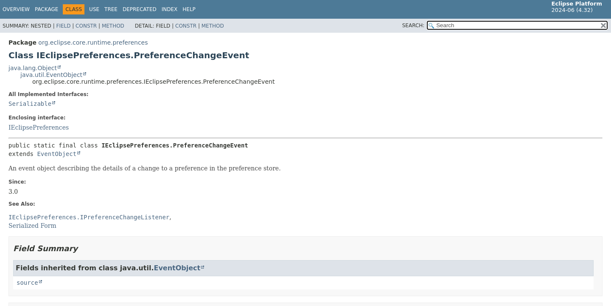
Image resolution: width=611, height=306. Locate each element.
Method (113, 26)
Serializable (29, 103)
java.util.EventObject (51, 74)
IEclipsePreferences (38, 127)
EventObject (56, 153)
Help (189, 9)
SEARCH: (413, 25)
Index (170, 9)
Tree (111, 9)
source (27, 282)
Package (46, 9)
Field (63, 26)
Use (94, 9)
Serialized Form (32, 225)
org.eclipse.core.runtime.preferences (93, 42)
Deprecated (140, 9)
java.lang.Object (32, 68)
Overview (16, 9)
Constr (86, 26)
